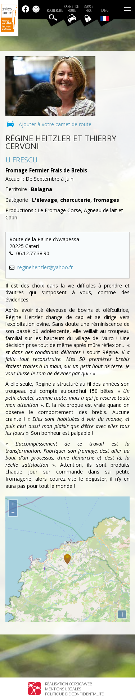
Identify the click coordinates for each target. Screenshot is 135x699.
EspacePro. (88, 8)
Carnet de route (71, 8)
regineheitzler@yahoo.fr (45, 267)
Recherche (55, 10)
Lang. (104, 14)
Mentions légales (63, 688)
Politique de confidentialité (74, 693)
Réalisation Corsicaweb (68, 683)
